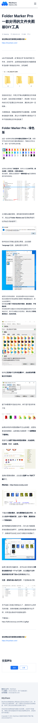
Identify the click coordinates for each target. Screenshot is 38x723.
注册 (23, 668)
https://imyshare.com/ (9, 43)
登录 (14, 668)
